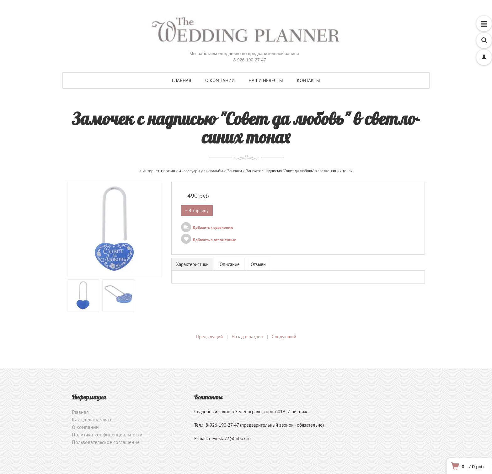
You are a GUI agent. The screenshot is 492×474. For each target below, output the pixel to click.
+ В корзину (197, 210)
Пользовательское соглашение (106, 442)
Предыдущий (209, 337)
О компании (220, 80)
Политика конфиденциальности (107, 434)
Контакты (308, 80)
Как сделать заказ (91, 419)
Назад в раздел (247, 337)
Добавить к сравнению (207, 227)
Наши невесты (266, 80)
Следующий (284, 337)
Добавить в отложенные (208, 239)
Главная (181, 80)
